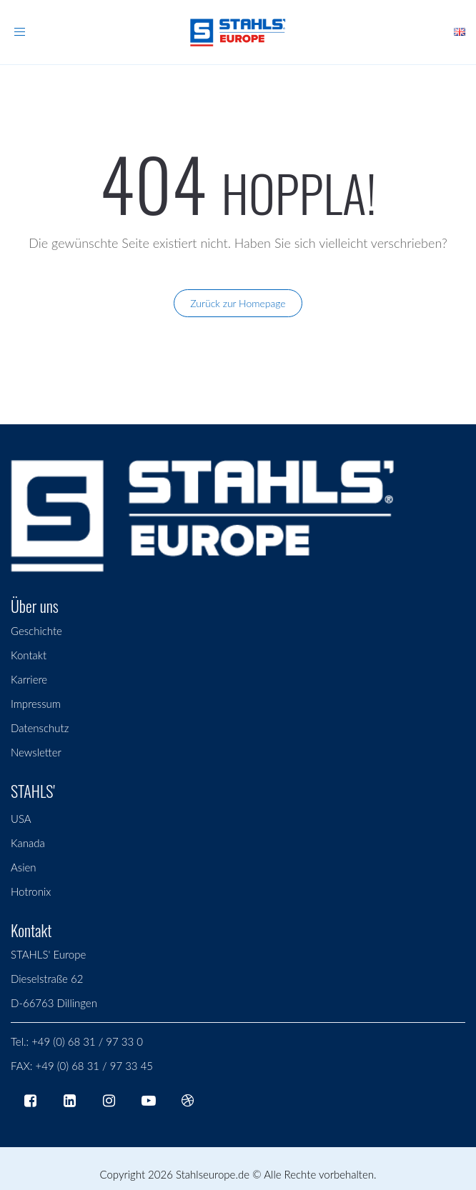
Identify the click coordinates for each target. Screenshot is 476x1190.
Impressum (36, 703)
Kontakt (28, 655)
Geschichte (36, 630)
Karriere (29, 679)
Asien (23, 867)
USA (21, 818)
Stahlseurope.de (212, 1174)
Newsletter (36, 752)
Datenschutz (40, 727)
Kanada (28, 842)
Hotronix (31, 891)
